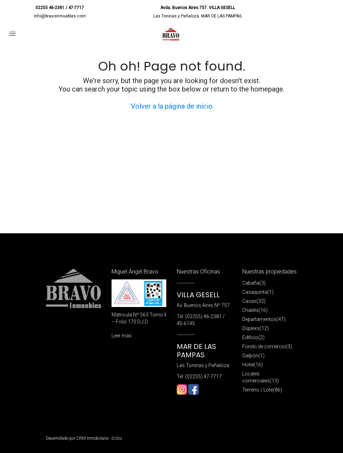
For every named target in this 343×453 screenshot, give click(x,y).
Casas (249, 301)
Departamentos (259, 319)
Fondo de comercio (264, 346)
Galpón (250, 355)
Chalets (250, 310)
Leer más (122, 335)
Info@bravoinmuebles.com (60, 16)
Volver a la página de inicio (172, 106)
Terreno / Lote (257, 390)
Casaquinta (254, 292)
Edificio (250, 337)
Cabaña (250, 283)
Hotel (248, 364)
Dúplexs (251, 328)
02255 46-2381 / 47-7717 (60, 7)
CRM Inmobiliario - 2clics (99, 438)
